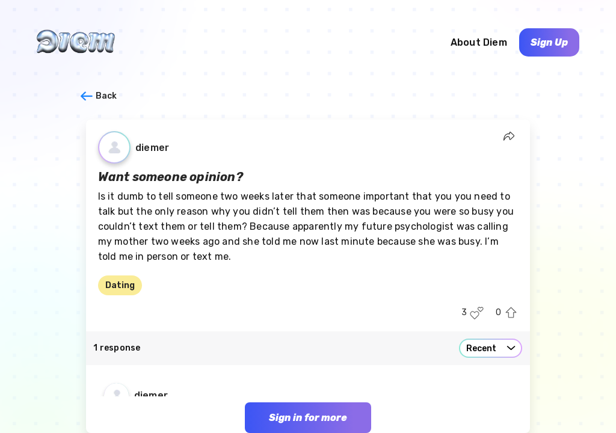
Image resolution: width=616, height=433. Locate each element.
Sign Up (549, 42)
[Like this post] (477, 313)
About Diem (479, 42)
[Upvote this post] (511, 313)
